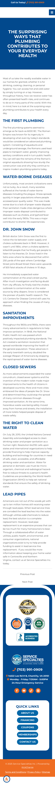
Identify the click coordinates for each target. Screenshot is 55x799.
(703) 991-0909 (35, 2)
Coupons (27, 727)
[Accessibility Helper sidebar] (6, 779)
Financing (27, 720)
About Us (27, 713)
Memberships (27, 734)
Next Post (27, 582)
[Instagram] (38, 690)
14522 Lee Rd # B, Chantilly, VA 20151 (28, 676)
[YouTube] (23, 690)
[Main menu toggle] (52, 12)
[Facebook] (16, 690)
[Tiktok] (31, 690)
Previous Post (27, 574)
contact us (17, 560)
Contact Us (28, 741)
